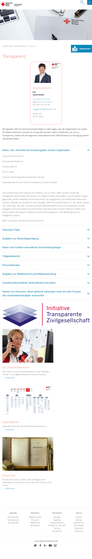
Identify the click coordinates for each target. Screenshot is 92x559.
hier (42, 177)
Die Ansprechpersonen (16, 367)
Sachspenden (13, 523)
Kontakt (79, 517)
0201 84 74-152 (43, 99)
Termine (57, 528)
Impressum (78, 531)
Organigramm (10, 422)
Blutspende (35, 525)
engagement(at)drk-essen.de (44, 109)
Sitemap (78, 520)
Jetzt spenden (13, 517)
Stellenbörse (35, 523)
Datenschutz (79, 523)
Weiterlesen (10, 378)
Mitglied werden (35, 517)
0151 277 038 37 (45, 102)
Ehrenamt (35, 520)
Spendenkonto (13, 520)
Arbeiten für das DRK (56, 525)
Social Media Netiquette (79, 526)
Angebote (57, 520)
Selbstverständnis (20, 46)
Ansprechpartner (57, 523)
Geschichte (8, 475)
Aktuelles (56, 517)
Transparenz (32, 46)
